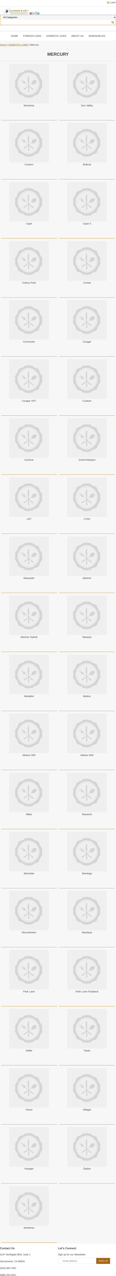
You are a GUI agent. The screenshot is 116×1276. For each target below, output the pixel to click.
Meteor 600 (28, 755)
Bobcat (87, 164)
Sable (29, 1050)
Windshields (97, 36)
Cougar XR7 (29, 400)
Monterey (29, 105)
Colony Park (29, 282)
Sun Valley (87, 105)
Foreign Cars (32, 36)
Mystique (87, 932)
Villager (87, 1109)
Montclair (29, 873)
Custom (29, 164)
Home (14, 36)
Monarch (87, 814)
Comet (87, 282)
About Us (77, 36)
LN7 (29, 518)
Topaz (87, 1050)
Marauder (29, 578)
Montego (87, 873)
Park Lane (29, 991)
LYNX (87, 518)
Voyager (29, 1168)
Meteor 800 (87, 755)
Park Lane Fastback (87, 991)
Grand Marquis (87, 459)
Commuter (29, 341)
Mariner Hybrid (29, 637)
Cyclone (29, 459)
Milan (29, 814)
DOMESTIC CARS (56, 36)
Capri (29, 223)
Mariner (87, 578)
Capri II (87, 223)
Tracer (29, 1109)
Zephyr (87, 1168)
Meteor (87, 696)
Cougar (87, 341)
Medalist (29, 696)
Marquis (86, 637)
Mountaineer (29, 932)
